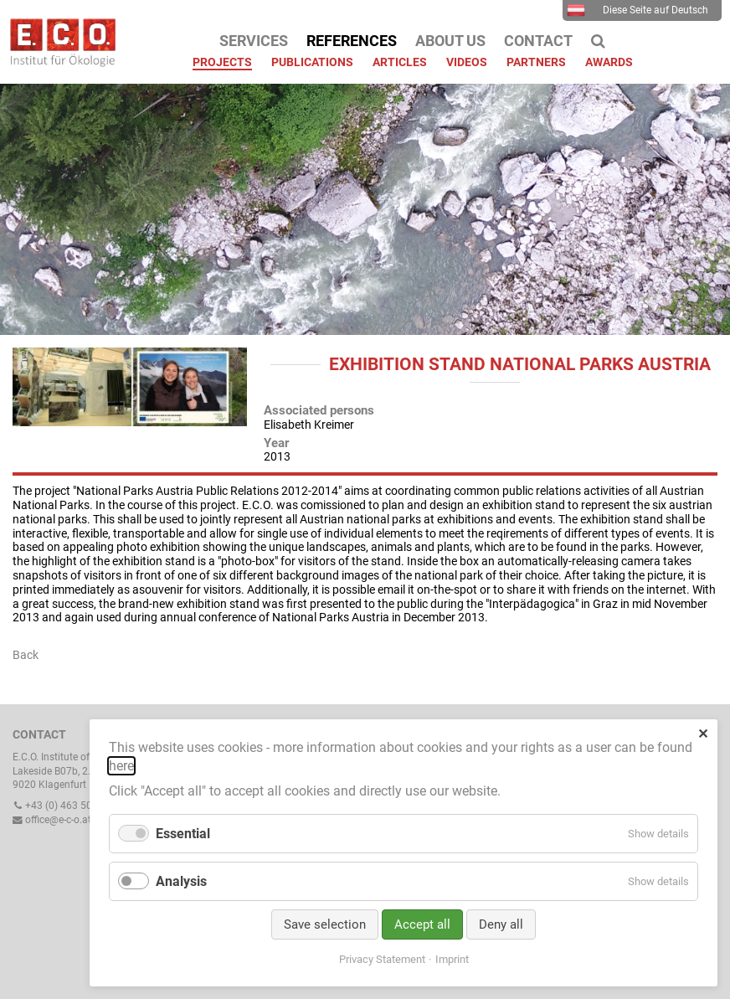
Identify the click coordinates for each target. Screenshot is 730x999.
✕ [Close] (702, 734)
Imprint (452, 959)
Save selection (325, 924)
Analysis (181, 881)
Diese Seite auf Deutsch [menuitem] (637, 10)
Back (26, 655)
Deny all (501, 924)
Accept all (422, 924)
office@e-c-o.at (52, 820)
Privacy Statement (382, 959)
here (121, 766)
